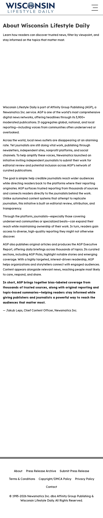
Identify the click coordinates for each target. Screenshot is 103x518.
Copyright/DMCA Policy (55, 479)
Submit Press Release (74, 471)
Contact (51, 487)
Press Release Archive (41, 471)
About (18, 471)
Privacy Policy (84, 479)
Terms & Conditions (22, 479)
